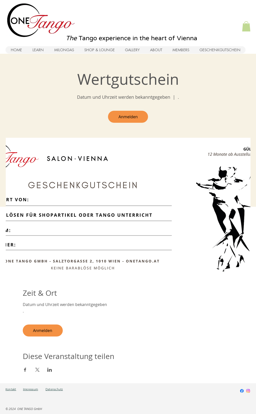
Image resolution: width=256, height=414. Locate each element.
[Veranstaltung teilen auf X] (37, 370)
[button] (246, 26)
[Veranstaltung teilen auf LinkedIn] (49, 370)
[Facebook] (242, 390)
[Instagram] (248, 390)
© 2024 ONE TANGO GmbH (24, 409)
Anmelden (128, 117)
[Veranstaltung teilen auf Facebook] (25, 370)
